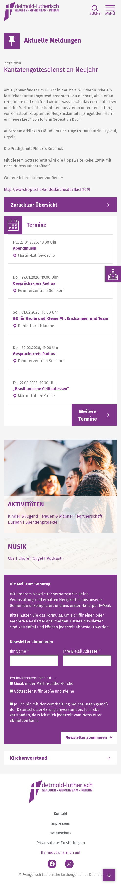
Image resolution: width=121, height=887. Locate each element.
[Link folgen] (94, 415)
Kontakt (60, 813)
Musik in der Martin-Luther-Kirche (41, 683)
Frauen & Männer (57, 516)
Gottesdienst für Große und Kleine (42, 691)
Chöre (23, 558)
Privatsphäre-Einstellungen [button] (60, 843)
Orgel (38, 558)
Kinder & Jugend (23, 516)
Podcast (54, 558)
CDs (12, 558)
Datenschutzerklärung (36, 709)
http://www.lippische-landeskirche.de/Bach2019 (47, 189)
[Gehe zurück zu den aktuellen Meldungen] (60, 204)
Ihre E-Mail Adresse (81, 651)
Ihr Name (19, 651)
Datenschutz (60, 833)
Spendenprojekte (41, 522)
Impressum (60, 823)
